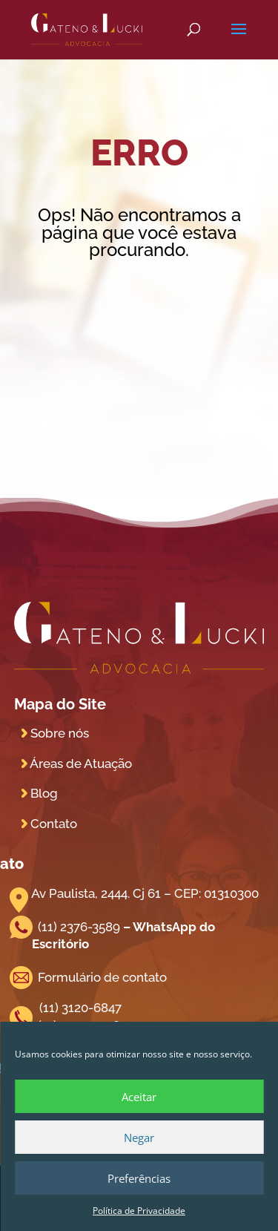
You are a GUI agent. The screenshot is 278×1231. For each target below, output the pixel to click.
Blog (44, 793)
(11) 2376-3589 (79, 926)
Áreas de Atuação (81, 763)
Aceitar (139, 1096)
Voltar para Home (139, 297)
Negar (139, 1137)
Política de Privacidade (139, 1210)
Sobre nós (59, 733)
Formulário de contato (102, 977)
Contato (53, 823)
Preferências (139, 1178)
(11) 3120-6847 (80, 1007)
